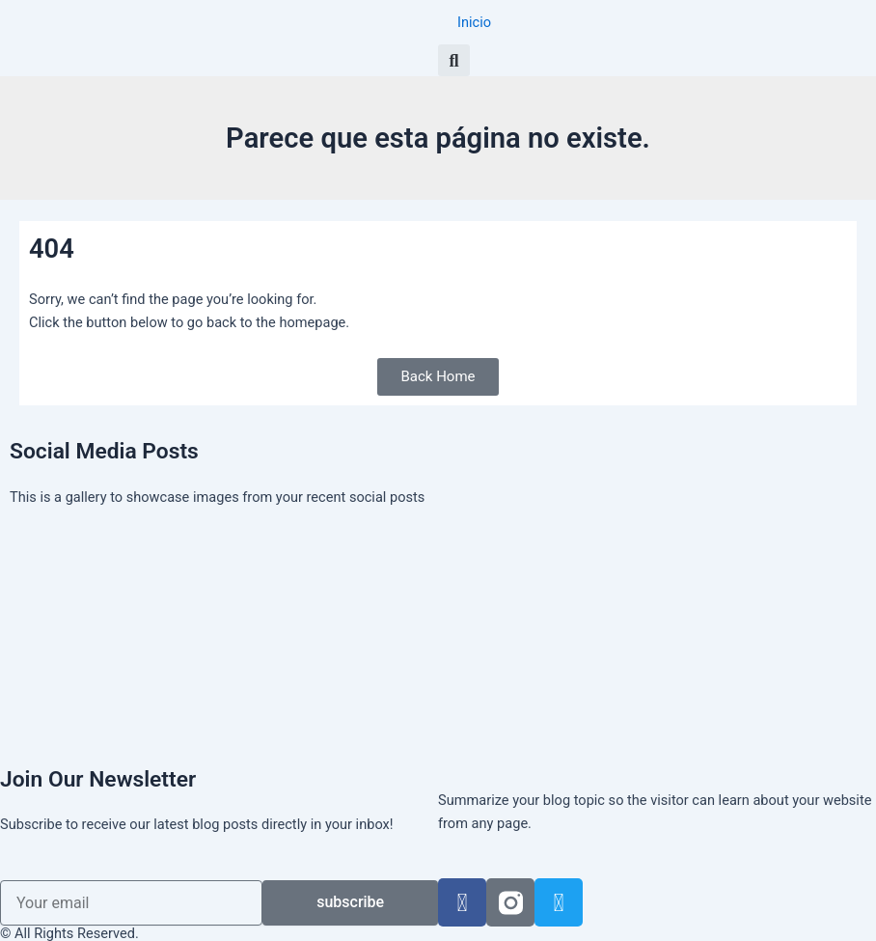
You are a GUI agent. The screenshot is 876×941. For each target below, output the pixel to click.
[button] (454, 60)
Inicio (474, 22)
